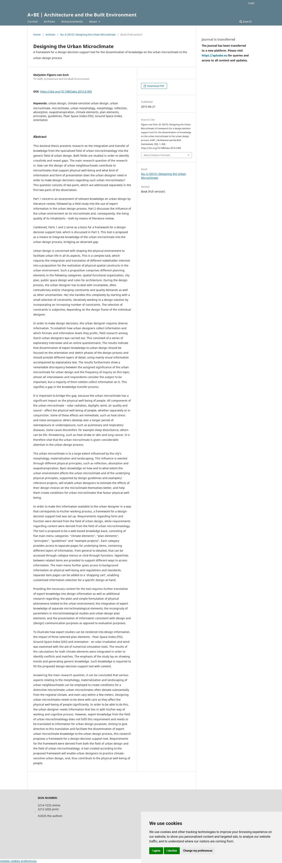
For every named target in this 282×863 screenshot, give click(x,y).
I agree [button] (156, 850)
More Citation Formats (157, 155)
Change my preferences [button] (197, 850)
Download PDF (155, 86)
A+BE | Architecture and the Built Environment (81, 14)
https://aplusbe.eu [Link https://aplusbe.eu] (215, 55)
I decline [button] (172, 850)
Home (37, 34)
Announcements (72, 21)
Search (246, 21)
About (93, 21)
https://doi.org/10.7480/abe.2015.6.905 (66, 91)
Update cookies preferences (18, 861)
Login (251, 3)
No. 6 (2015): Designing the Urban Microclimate (88, 34)
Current (32, 21)
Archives (49, 21)
